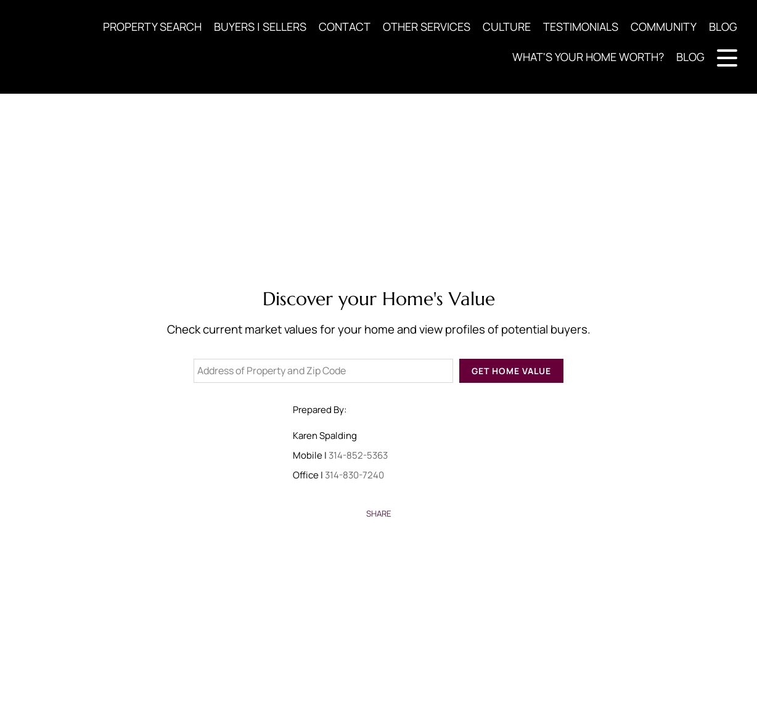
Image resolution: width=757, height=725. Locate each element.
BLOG (723, 26)
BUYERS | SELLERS (260, 26)
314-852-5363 (358, 455)
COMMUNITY (664, 26)
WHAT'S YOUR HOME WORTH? (588, 56)
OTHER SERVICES (426, 26)
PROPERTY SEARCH (152, 26)
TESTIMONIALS (580, 26)
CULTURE (507, 26)
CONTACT (344, 26)
